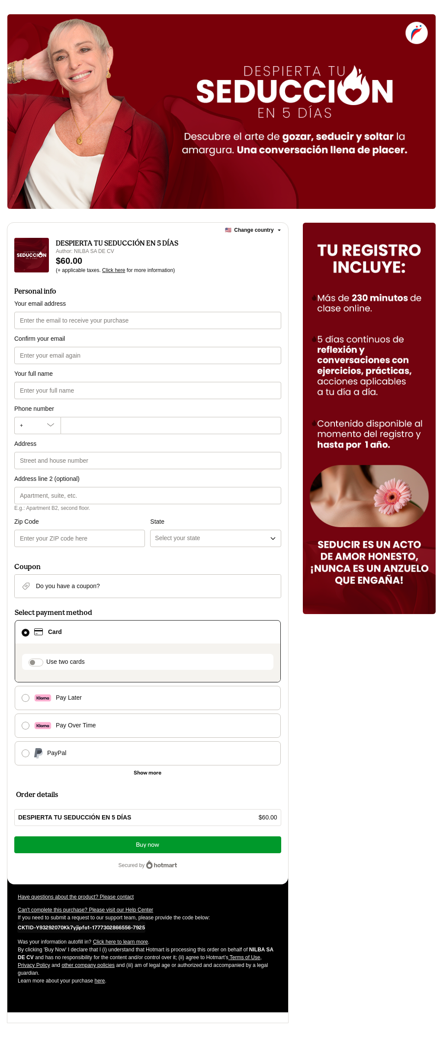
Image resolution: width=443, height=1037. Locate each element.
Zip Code (26, 521)
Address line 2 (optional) (47, 478)
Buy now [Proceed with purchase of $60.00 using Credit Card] (147, 844)
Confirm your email (39, 338)
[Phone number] (171, 425)
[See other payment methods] (148, 773)
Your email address (40, 303)
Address (25, 443)
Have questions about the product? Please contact (76, 897)
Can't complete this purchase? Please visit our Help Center (85, 910)
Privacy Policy (34, 965)
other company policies (88, 965)
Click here (113, 270)
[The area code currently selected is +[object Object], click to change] (37, 425)
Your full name (33, 373)
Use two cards (65, 661)
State (157, 521)
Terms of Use (244, 957)
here (99, 981)
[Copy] (81, 927)
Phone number (34, 408)
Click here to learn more (120, 942)
